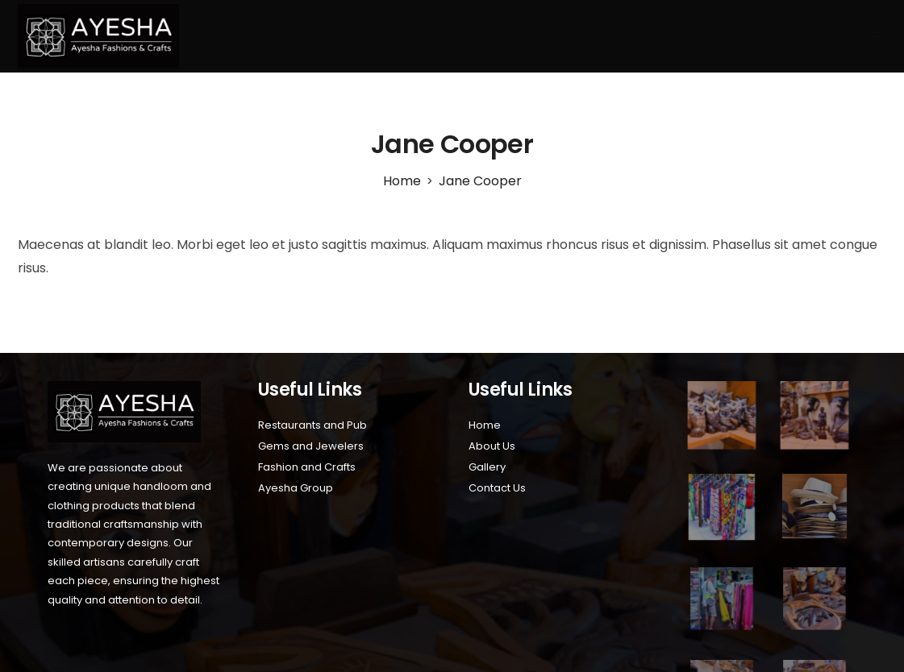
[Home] (402, 181)
